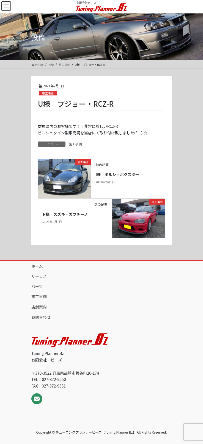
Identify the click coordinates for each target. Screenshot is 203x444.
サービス (39, 276)
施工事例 (48, 93)
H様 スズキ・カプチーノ (65, 214)
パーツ (37, 286)
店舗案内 (39, 307)
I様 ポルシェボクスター (117, 174)
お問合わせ (41, 317)
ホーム (37, 266)
